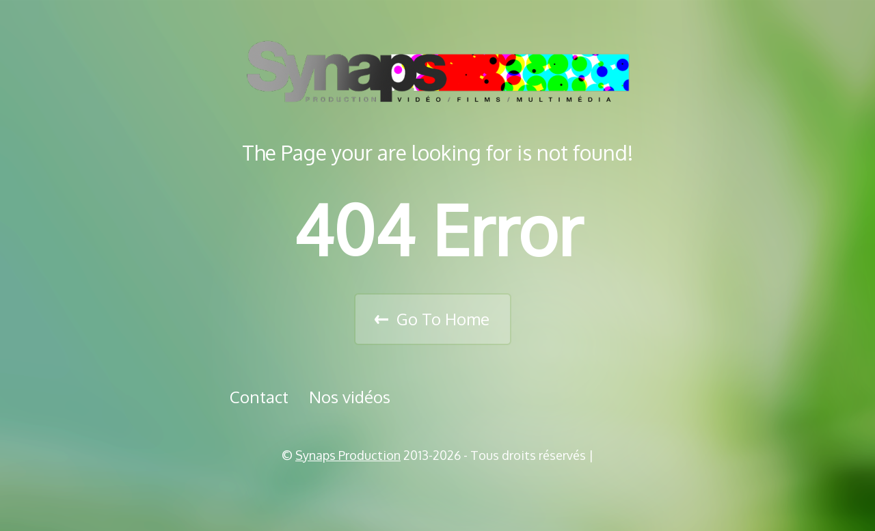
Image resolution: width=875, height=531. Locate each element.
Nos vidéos (349, 396)
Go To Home (442, 318)
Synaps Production (348, 455)
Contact (259, 396)
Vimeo (442, 490)
